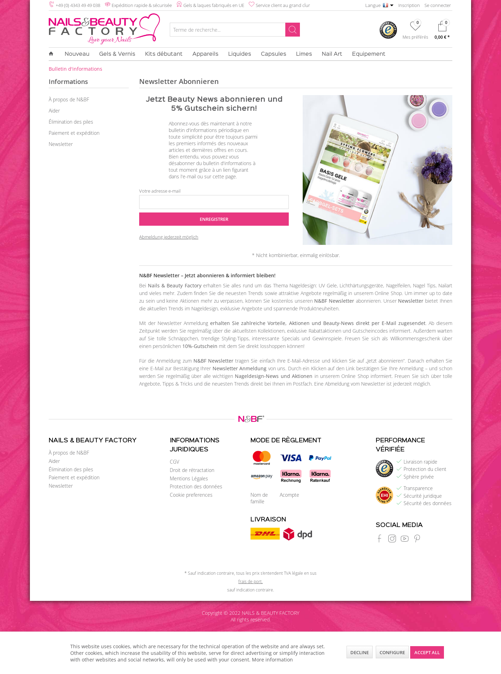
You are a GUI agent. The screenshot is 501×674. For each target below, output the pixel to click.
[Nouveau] (77, 54)
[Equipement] (366, 54)
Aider (54, 110)
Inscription (409, 5)
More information (272, 659)
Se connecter (437, 5)
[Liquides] (239, 54)
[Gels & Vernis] (117, 54)
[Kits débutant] (164, 54)
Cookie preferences (191, 494)
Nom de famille (259, 498)
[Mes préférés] (415, 32)
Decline (359, 652)
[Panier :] (442, 32)
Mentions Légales (189, 478)
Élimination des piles (71, 121)
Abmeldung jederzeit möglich (168, 237)
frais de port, (250, 581)
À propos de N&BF (69, 99)
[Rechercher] (292, 30)
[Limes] (304, 54)
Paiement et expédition (74, 133)
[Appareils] (205, 54)
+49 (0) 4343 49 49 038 (78, 5)
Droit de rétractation (192, 470)
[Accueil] (53, 54)
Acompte (289, 494)
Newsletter (61, 144)
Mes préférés (415, 37)
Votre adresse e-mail (160, 191)
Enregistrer (214, 219)
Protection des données (196, 486)
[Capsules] (273, 54)
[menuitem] (235, 31)
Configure (392, 652)
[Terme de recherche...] (235, 30)
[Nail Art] (332, 54)
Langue (373, 5)
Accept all (427, 652)
